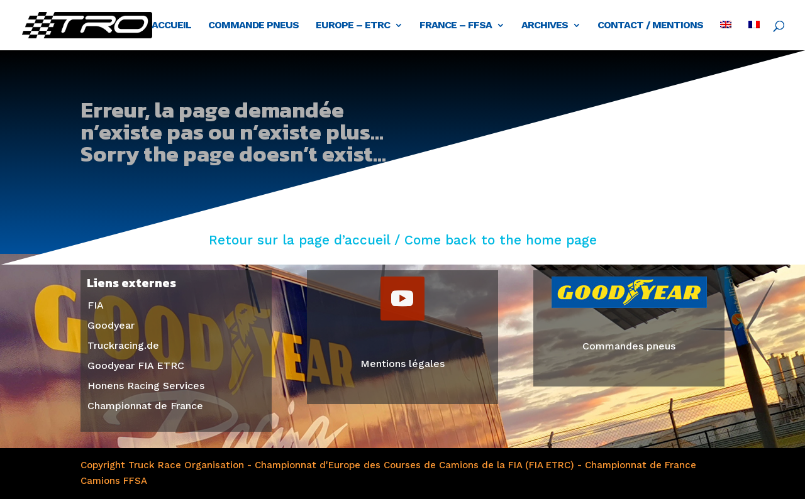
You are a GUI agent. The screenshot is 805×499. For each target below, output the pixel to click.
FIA (95, 305)
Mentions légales (402, 364)
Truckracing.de (123, 345)
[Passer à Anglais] (725, 35)
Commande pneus (253, 26)
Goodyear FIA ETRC (135, 365)
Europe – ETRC (353, 26)
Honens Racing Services (145, 386)
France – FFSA (455, 26)
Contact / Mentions (650, 26)
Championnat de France (145, 406)
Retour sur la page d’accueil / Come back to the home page (403, 240)
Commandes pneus (628, 346)
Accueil (171, 26)
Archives (544, 26)
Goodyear (111, 325)
